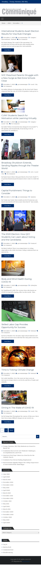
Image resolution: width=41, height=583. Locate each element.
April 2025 (6, 477)
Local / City (34, 84)
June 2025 (6, 474)
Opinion (33, 197)
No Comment (23, 39)
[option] (25, 2)
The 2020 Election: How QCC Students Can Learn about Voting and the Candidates (18, 237)
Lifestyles (34, 285)
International (5, 39)
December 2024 (8, 482)
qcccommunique (22, 37)
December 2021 (8, 495)
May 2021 (6, 504)
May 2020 (6, 520)
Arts (32, 172)
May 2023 (6, 487)
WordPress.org (8, 552)
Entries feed (7, 547)
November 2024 (8, 485)
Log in (5, 544)
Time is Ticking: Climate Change (17, 370)
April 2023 (6, 490)
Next (11, 430)
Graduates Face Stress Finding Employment (17, 460)
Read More (7, 50)
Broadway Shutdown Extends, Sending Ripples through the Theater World (20, 165)
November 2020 (8, 514)
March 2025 (7, 479)
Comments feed (8, 550)
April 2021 (6, 506)
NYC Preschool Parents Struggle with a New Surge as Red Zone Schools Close (19, 78)
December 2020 (8, 512)
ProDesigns (25, 561)
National (13, 39)
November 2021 (8, 498)
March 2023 (7, 493)
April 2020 (6, 522)
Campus (33, 37)
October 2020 (7, 517)
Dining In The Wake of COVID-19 (17, 407)
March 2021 (7, 509)
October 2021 (7, 501)
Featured (33, 243)
